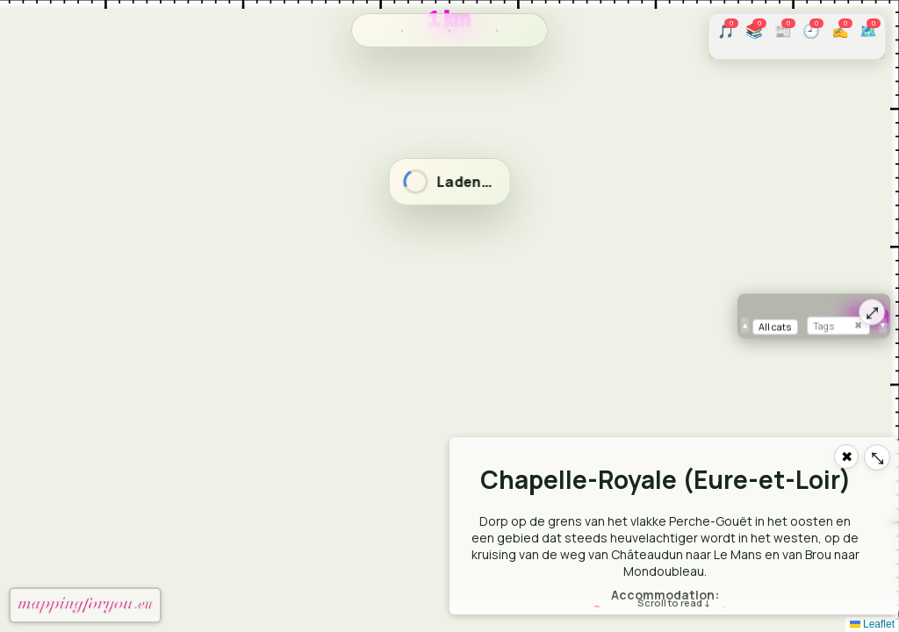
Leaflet (872, 624)
